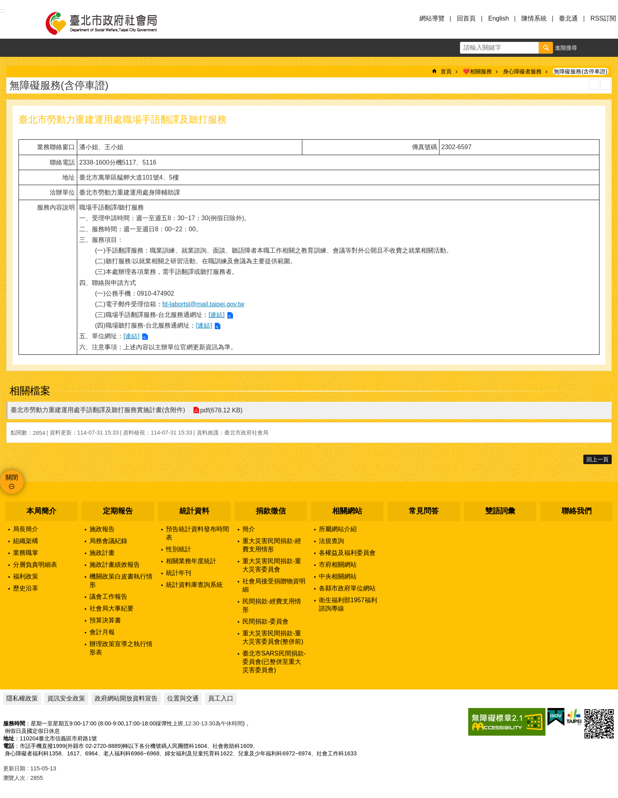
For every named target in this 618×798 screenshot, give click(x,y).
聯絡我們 (577, 511)
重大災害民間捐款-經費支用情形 (271, 545)
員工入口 (220, 698)
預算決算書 (105, 620)
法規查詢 (331, 541)
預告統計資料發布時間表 (197, 533)
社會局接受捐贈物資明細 (273, 585)
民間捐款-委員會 (265, 621)
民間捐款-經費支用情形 (271, 605)
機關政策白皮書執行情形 (121, 580)
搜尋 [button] (546, 48)
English (498, 18)
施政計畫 (102, 552)
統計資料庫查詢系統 (194, 584)
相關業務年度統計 (191, 561)
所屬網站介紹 (338, 529)
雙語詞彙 (500, 511)
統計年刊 (178, 572)
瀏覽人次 (14, 778)
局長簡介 (25, 529)
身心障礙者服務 (522, 71)
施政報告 (102, 529)
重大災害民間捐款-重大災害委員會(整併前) (272, 637)
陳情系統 (534, 18)
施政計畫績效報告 (114, 564)
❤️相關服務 (477, 71)
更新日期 (14, 768)
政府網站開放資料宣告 (126, 698)
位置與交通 (183, 698)
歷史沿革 (25, 588)
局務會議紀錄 (108, 541)
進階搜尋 (566, 48)
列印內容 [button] (594, 84)
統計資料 (194, 511)
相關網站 (347, 511)
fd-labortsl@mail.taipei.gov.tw (203, 304)
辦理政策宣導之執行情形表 (121, 648)
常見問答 (424, 511)
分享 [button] (609, 48)
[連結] (216, 314)
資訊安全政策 (66, 698)
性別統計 (178, 549)
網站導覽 (432, 18)
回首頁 (466, 18)
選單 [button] (15, 23)
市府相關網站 (338, 564)
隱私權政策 (22, 698)
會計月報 (102, 632)
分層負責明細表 (35, 564)
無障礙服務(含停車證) (580, 71)
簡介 (248, 529)
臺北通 (568, 18)
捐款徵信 (271, 511)
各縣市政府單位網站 (347, 588)
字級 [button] (591, 48)
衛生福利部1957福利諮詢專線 (348, 604)
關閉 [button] (12, 477)
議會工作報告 (108, 596)
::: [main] (8, 63)
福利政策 (25, 576)
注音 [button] (605, 84)
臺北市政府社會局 (110, 23)
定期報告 (118, 511)
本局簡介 (41, 511)
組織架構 (25, 541)
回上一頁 (597, 459)
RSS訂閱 (603, 18)
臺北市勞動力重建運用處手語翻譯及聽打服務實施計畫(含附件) (98, 409)
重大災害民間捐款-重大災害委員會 (271, 565)
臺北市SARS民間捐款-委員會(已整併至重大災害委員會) (274, 661)
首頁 (446, 71)
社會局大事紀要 (111, 608)
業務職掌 (25, 552)
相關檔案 (29, 390)
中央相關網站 (338, 576)
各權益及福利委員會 (347, 552)
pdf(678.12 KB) (221, 410)
